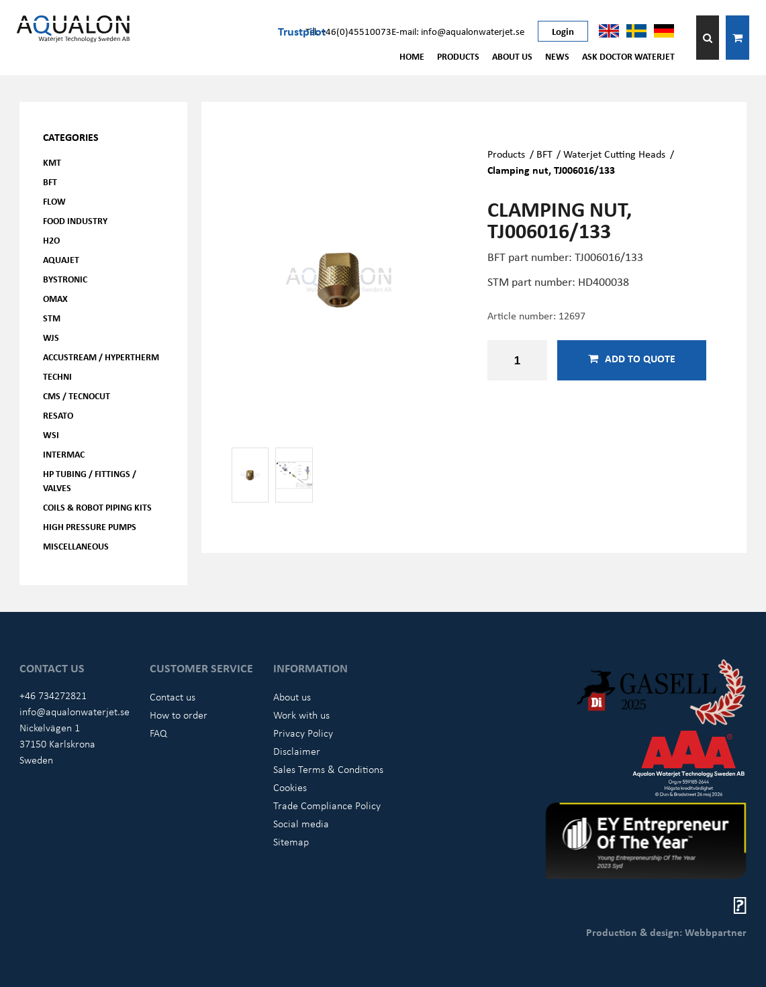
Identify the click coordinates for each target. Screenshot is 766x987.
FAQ (158, 732)
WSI (51, 434)
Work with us (301, 714)
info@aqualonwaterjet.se (74, 711)
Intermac (64, 454)
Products (458, 56)
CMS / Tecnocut (76, 395)
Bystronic (65, 278)
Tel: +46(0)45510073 (348, 31)
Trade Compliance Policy (327, 805)
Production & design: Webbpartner (666, 932)
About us (512, 56)
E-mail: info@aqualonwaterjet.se (457, 31)
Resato (58, 415)
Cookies (290, 787)
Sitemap (291, 841)
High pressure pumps (89, 526)
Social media (301, 823)
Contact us (172, 696)
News (557, 56)
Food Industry (75, 220)
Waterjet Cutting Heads (614, 153)
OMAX (55, 298)
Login (563, 31)
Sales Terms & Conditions (328, 769)
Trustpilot (302, 31)
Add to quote (631, 358)
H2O (51, 239)
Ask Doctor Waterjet (628, 56)
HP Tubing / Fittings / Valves (89, 480)
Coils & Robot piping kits (97, 507)
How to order (178, 714)
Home (411, 56)
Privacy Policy (303, 732)
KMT (52, 162)
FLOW (54, 201)
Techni (57, 376)
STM (51, 317)
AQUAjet (61, 259)
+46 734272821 (53, 695)
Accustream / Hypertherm (101, 356)
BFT (50, 181)
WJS (51, 337)
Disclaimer (296, 750)
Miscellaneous (76, 545)
